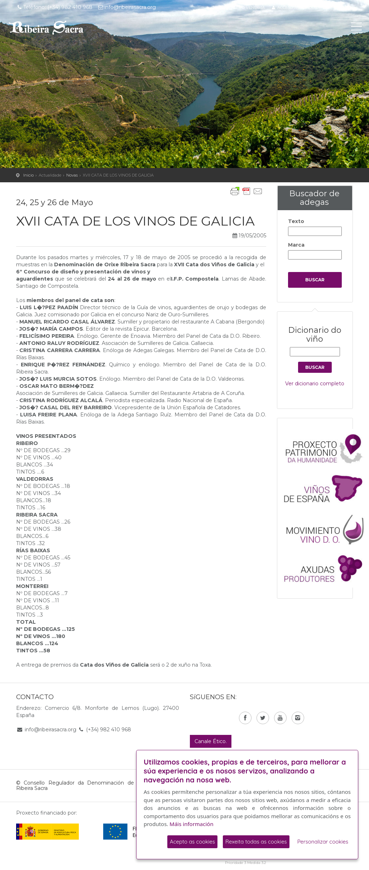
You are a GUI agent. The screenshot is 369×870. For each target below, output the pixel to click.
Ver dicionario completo (314, 383)
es (325, 7)
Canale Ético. (211, 741)
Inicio (28, 175)
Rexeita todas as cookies (256, 841)
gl (336, 7)
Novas (72, 175)
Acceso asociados (294, 7)
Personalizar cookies (322, 841)
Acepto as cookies (192, 841)
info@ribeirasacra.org (126, 7)
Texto (296, 221)
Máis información (191, 823)
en (348, 7)
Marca (296, 245)
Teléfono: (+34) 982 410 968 (54, 7)
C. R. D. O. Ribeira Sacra (46, 27)
